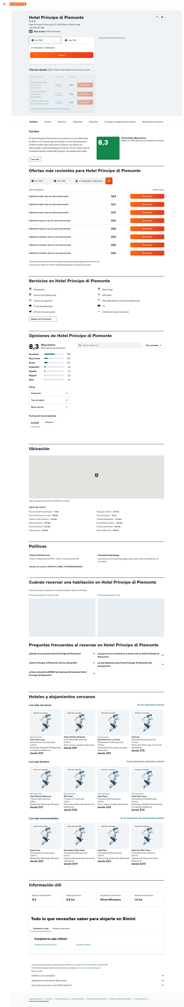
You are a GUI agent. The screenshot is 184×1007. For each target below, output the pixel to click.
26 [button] (62, 90)
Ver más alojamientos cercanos (150, 705)
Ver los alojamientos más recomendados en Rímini (142, 818)
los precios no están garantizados (88, 968)
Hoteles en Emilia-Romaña (96, 999)
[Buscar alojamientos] (4, 17)
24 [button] (49, 90)
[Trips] (4, 55)
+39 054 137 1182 (36, 27)
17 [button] (49, 84)
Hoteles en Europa (62, 999)
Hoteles (49, 999)
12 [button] (62, 77)
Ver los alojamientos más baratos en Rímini (145, 761)
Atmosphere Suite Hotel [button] (74, 850)
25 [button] (56, 90)
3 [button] (49, 71)
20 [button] (68, 84)
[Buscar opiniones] (111, 345)
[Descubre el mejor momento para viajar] (4, 42)
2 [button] (87, 65)
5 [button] (62, 71)
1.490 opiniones (53, 31)
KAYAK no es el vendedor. (98, 975)
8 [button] (81, 71)
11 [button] (56, 77)
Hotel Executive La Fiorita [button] (109, 739)
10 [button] (49, 77)
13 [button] (69, 77)
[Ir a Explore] (4, 31)
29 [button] (81, 90)
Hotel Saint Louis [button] (37, 739)
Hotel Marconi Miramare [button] (40, 796)
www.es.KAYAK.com (36, 999)
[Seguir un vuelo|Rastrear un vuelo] (4, 36)
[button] (4, 4)
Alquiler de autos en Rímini (46, 944)
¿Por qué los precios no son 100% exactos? (98, 985)
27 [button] (68, 90)
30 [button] (87, 90)
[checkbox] (42, 424)
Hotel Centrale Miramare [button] (74, 737)
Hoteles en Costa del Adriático (120, 999)
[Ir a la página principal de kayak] (18, 4)
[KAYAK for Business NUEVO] (4, 47)
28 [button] (75, 90)
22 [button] (81, 84)
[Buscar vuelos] (4, 12)
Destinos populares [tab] (61, 928)
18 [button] (56, 84)
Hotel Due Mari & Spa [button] (140, 850)
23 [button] (87, 84)
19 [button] (62, 84)
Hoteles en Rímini (83, 944)
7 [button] (74, 71)
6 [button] (68, 71)
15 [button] (81, 77)
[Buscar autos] (4, 23)
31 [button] (49, 96)
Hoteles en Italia (77, 999)
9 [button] (87, 71)
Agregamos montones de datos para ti (98, 980)
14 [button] (75, 77)
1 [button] (81, 65)
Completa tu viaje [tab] (41, 928)
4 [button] (55, 71)
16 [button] (88, 77)
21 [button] (75, 84)
